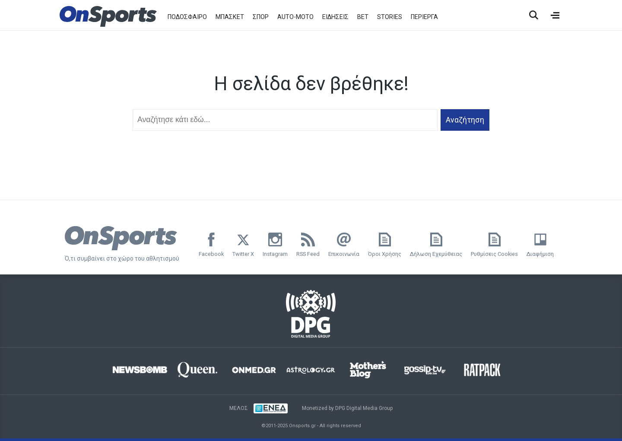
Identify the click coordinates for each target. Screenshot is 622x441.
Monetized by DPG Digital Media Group (347, 408)
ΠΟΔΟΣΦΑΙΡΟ (187, 17)
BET (362, 17)
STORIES (389, 17)
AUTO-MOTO (295, 17)
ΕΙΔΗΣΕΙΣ (335, 17)
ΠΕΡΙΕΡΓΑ (424, 17)
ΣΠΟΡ (261, 17)
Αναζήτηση (465, 120)
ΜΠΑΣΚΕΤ (230, 17)
